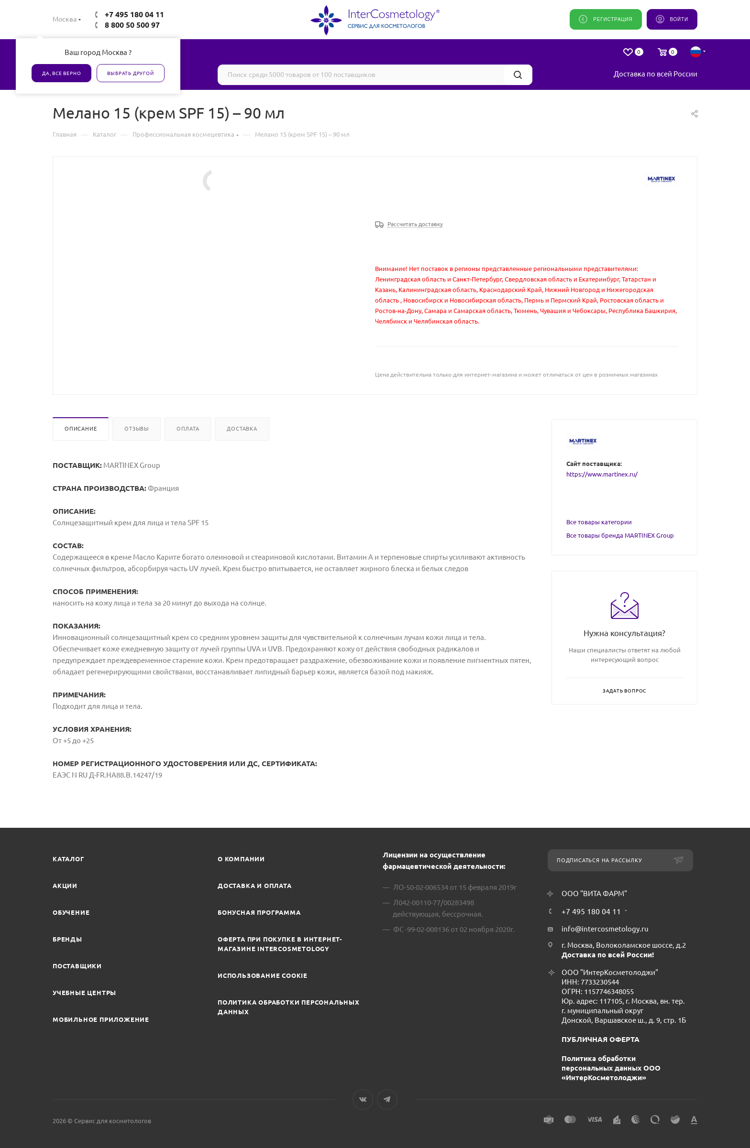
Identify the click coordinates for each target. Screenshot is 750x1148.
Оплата (187, 429)
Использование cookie (263, 975)
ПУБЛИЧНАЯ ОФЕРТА (601, 1039)
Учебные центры (84, 992)
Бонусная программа (259, 912)
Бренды (67, 939)
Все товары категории (599, 522)
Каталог (69, 859)
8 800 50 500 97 (132, 25)
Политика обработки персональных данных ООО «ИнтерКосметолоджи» (611, 1068)
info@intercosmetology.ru (605, 929)
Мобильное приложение (101, 1019)
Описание (81, 429)
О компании (241, 859)
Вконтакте (363, 1099)
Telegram (387, 1099)
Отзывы (136, 429)
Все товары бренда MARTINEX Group (620, 535)
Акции (65, 885)
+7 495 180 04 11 (134, 14)
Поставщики (77, 966)
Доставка (242, 429)
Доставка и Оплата (255, 885)
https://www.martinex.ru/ (602, 474)
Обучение (71, 912)
